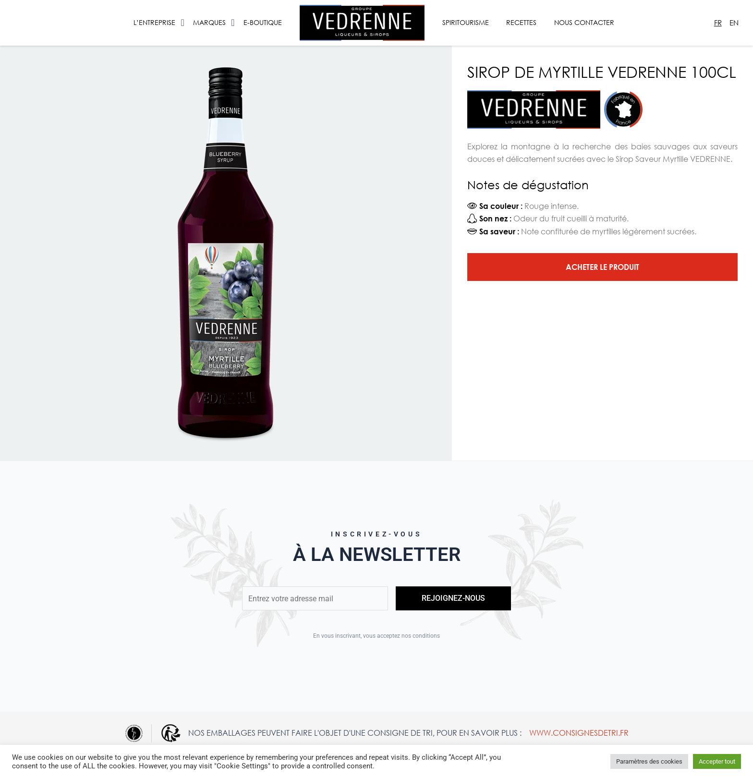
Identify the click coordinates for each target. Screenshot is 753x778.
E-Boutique (262, 22)
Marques (209, 22)
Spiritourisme (465, 22)
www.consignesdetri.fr (579, 733)
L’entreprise (154, 22)
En (734, 22)
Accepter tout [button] (717, 761)
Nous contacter (584, 22)
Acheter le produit (602, 266)
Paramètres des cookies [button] (649, 761)
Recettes (521, 22)
